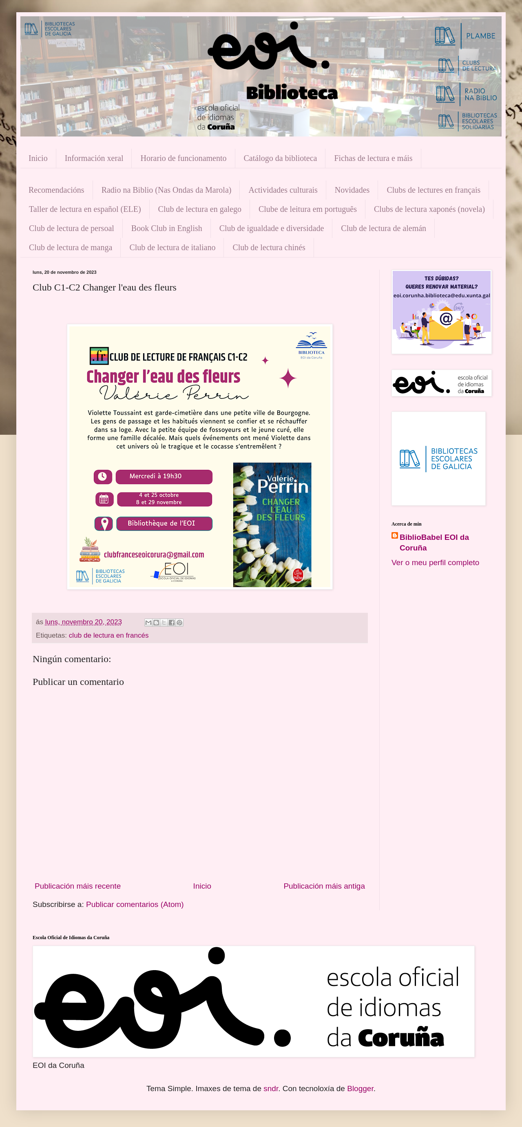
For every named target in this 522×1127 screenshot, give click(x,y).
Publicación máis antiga (324, 886)
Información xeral (94, 158)
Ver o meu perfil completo (435, 562)
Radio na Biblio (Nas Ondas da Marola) (167, 189)
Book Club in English (166, 228)
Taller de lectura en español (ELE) (85, 209)
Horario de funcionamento (183, 158)
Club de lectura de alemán (383, 228)
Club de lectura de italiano (172, 247)
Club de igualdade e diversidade (271, 228)
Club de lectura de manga (70, 247)
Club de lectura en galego (199, 209)
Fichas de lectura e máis (373, 158)
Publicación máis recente (78, 886)
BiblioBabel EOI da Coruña (434, 542)
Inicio (38, 158)
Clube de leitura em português (308, 209)
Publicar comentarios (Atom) (135, 904)
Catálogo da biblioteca (280, 158)
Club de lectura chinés (268, 247)
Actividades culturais (282, 189)
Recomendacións (56, 189)
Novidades (352, 189)
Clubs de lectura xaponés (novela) (429, 209)
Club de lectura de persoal (71, 228)
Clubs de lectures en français (433, 189)
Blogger (360, 1088)
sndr (270, 1088)
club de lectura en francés (109, 635)
